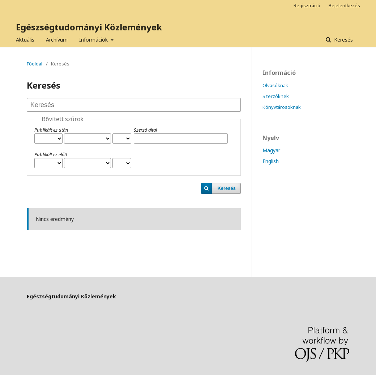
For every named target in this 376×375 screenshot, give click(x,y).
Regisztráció (307, 5)
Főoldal (34, 63)
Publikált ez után (51, 130)
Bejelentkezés (344, 5)
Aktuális (25, 39)
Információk (94, 39)
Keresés (343, 39)
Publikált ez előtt (50, 154)
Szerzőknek (275, 96)
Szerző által (145, 130)
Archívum (57, 39)
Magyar (271, 150)
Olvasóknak (275, 85)
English (270, 161)
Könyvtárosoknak (281, 107)
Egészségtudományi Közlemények (89, 27)
